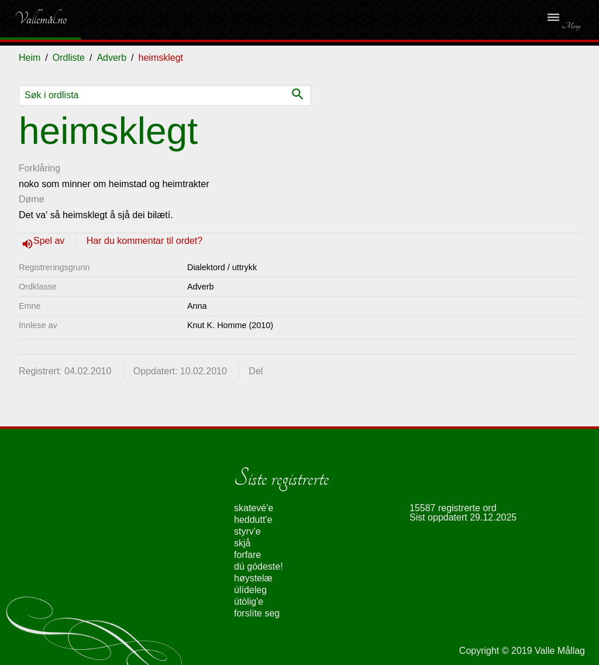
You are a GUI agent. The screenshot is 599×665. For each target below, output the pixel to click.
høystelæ (253, 578)
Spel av (50, 241)
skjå (242, 543)
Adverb (111, 58)
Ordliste (69, 58)
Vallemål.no (32, 18)
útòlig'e (248, 602)
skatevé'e (253, 508)
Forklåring (39, 168)
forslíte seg (257, 613)
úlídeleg (250, 590)
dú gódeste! (258, 566)
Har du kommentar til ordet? (144, 241)
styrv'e (247, 531)
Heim (29, 58)
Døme (31, 199)
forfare (247, 555)
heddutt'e (253, 520)
